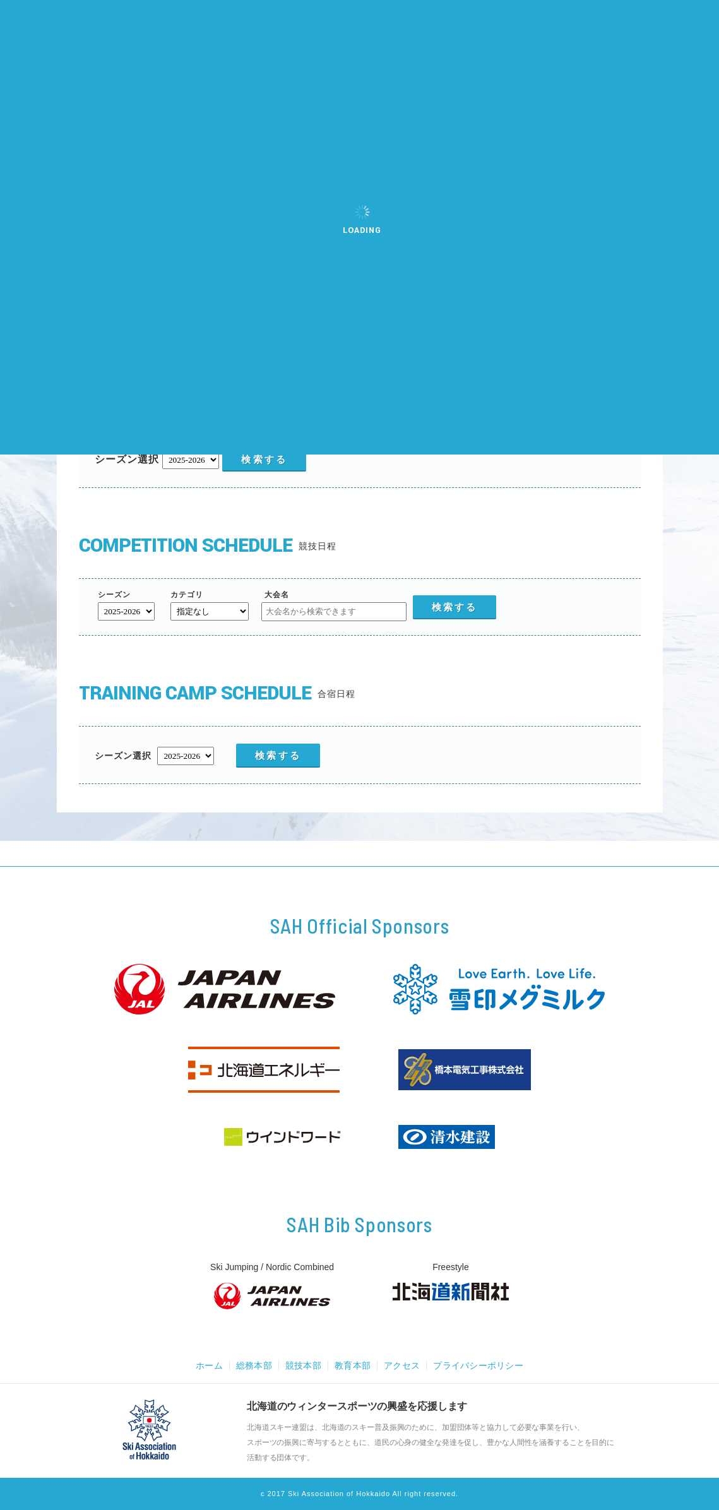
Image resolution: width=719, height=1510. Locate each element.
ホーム (203, 1365)
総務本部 (250, 1365)
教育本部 (352, 1365)
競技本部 (301, 1365)
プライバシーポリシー (483, 1365)
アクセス (403, 1365)
